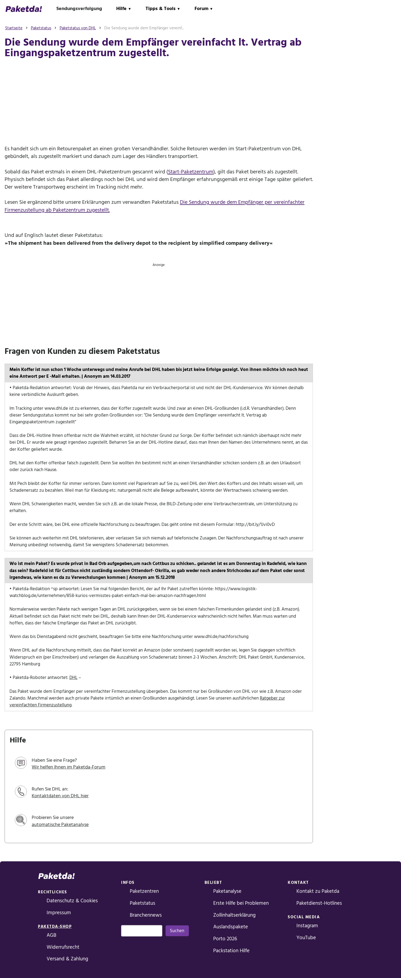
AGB (51, 935)
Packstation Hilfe (231, 950)
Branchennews (146, 915)
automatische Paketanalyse (60, 824)
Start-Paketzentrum (190, 172)
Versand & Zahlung (67, 958)
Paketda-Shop (55, 926)
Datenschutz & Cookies (72, 900)
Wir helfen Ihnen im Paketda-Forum (68, 767)
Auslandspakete (230, 926)
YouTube (306, 937)
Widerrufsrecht (63, 947)
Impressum (59, 912)
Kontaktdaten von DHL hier (60, 795)
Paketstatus (142, 903)
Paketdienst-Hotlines (319, 903)
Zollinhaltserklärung (234, 915)
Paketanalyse (227, 891)
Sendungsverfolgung (79, 8)
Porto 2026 (225, 938)
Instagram (307, 925)
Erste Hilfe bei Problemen (241, 903)
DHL (73, 678)
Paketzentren (144, 891)
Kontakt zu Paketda (317, 891)
